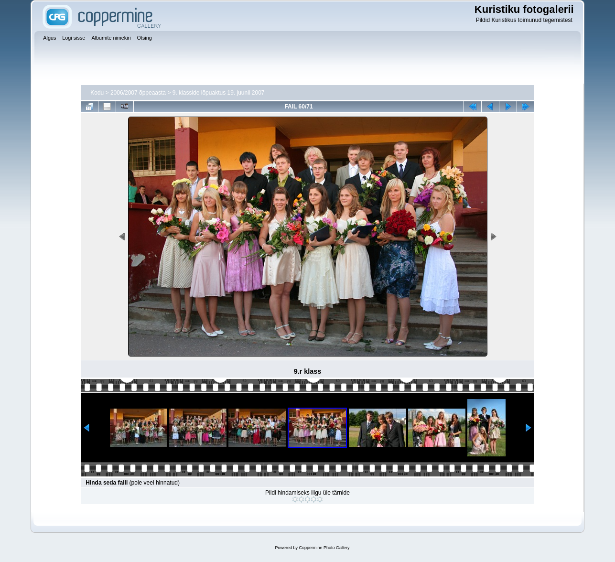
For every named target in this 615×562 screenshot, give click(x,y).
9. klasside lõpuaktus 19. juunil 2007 (219, 92)
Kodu (97, 92)
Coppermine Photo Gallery (324, 547)
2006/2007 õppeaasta (138, 92)
